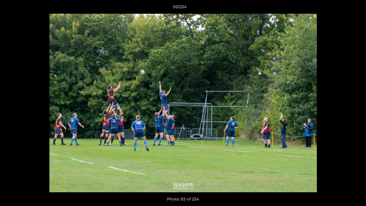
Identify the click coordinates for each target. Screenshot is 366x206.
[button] (342, 8)
